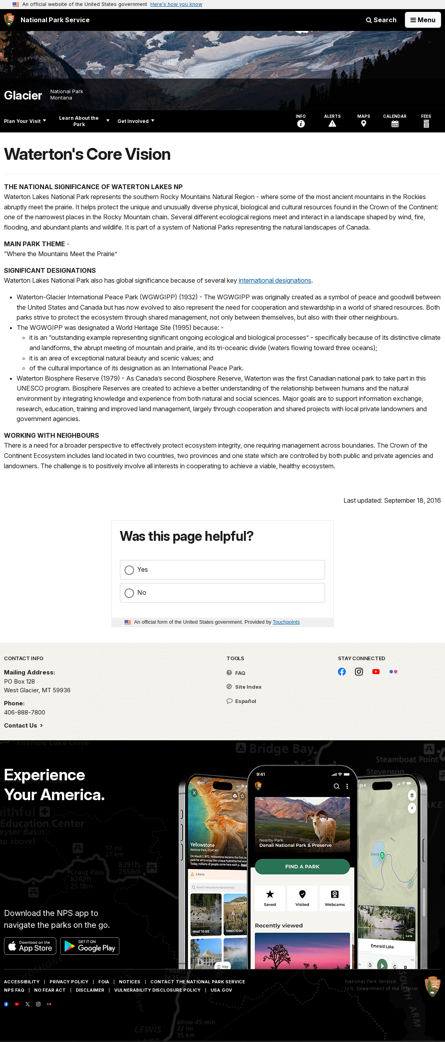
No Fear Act (50, 990)
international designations (275, 280)
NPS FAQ (14, 990)
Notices (129, 982)
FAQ (236, 673)
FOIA (103, 982)
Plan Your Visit (25, 121)
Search (381, 20)
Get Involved (135, 121)
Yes (142, 569)
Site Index (244, 687)
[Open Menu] (423, 20)
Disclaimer (90, 990)
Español (241, 701)
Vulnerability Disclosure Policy (157, 990)
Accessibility (22, 982)
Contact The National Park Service (197, 982)
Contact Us (21, 725)
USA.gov (221, 990)
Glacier (23, 95)
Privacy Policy (69, 982)
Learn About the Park (84, 121)
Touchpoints (286, 622)
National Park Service (370, 981)
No (141, 592)
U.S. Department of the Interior (381, 988)
